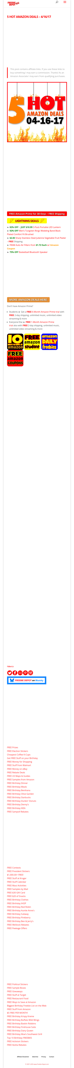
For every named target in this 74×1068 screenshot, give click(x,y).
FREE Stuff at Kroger (16, 878)
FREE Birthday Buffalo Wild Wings (23, 1020)
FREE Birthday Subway (18, 914)
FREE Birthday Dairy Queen (20, 1030)
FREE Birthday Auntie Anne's (21, 910)
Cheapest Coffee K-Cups (18, 754)
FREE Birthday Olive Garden (20, 793)
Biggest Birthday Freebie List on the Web (26, 1005)
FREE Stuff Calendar (16, 881)
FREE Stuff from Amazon (19, 1009)
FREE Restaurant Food (17, 998)
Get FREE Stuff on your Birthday (22, 758)
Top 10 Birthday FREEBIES (19, 1037)
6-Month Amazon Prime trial (43, 311)
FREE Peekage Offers (17, 928)
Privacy (43, 1057)
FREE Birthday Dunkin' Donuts (21, 800)
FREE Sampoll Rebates (18, 811)
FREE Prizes (12, 747)
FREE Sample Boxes (16, 987)
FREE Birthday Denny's (18, 804)
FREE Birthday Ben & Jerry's (20, 921)
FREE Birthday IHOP (16, 903)
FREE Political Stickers (17, 984)
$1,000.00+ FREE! (15, 874)
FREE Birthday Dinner (17, 783)
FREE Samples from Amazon (20, 779)
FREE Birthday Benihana (18, 790)
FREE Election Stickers (17, 751)
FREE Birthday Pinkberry (18, 917)
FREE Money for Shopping (19, 761)
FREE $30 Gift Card (16, 892)
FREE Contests (14, 867)
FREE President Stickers (18, 871)
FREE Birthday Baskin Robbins (21, 1023)
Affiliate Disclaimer (23, 1057)
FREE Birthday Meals (17, 786)
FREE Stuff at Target (16, 994)
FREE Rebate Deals (16, 772)
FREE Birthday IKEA (16, 808)
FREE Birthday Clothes (17, 899)
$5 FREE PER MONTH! (17, 1012)
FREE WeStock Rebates (18, 924)
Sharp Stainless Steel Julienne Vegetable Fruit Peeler (38, 238)
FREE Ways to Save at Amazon (21, 1002)
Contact (51, 1057)
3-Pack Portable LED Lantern (35, 227)
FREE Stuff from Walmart (19, 765)
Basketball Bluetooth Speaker (29, 252)
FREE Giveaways (15, 991)
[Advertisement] (37, 42)
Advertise (35, 1057)
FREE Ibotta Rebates (16, 1044)
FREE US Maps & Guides (18, 776)
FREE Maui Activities (16, 885)
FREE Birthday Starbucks (19, 797)
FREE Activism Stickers (18, 1041)
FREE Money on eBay (17, 768)
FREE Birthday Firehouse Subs (21, 1027)
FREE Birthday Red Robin (19, 906)
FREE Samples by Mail (17, 889)
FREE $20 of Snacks (16, 896)
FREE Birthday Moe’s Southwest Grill (24, 1034)
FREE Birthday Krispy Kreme (20, 1016)
